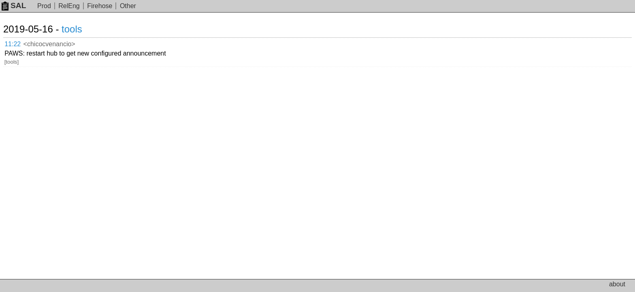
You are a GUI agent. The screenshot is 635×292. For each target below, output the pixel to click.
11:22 (21, 43)
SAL (14, 5)
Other (128, 5)
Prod (44, 5)
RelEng (68, 5)
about (617, 284)
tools (81, 29)
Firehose (99, 5)
